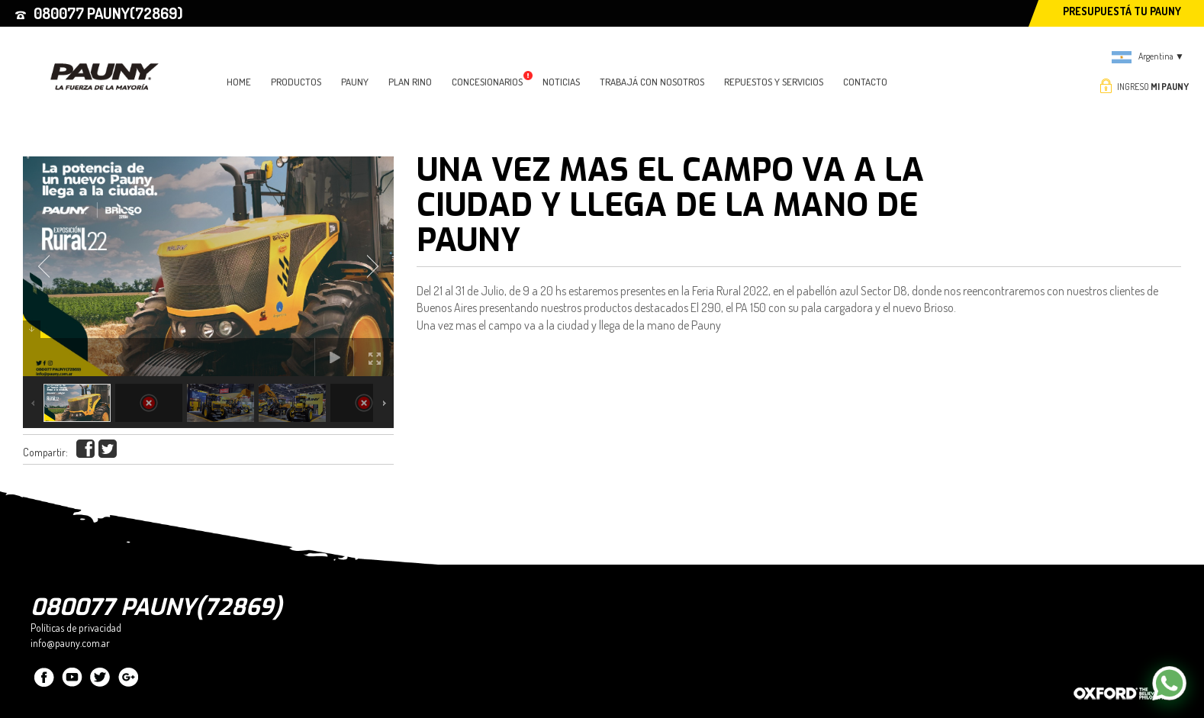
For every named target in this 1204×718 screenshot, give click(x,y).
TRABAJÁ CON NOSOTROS (652, 81)
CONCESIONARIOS (492, 81)
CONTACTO (865, 81)
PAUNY (355, 81)
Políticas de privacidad (76, 627)
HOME (239, 81)
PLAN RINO (410, 81)
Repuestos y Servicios (773, 81)
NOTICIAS (561, 81)
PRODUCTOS (296, 81)
